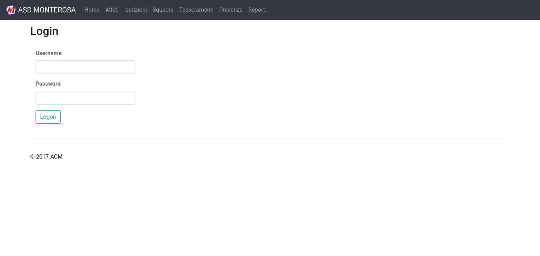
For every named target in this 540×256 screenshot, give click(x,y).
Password (48, 83)
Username (48, 53)
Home (91, 9)
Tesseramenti (196, 9)
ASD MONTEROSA (41, 10)
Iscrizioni (135, 9)
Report (256, 9)
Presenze (231, 9)
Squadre (163, 9)
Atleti (112, 9)
